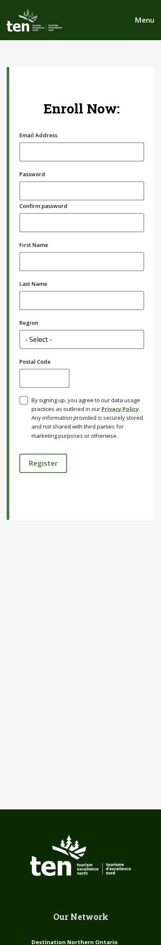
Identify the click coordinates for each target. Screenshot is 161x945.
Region (28, 322)
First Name (33, 245)
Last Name (33, 284)
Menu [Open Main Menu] (144, 20)
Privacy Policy (120, 409)
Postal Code (35, 361)
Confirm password (43, 206)
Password (32, 174)
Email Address (38, 135)
